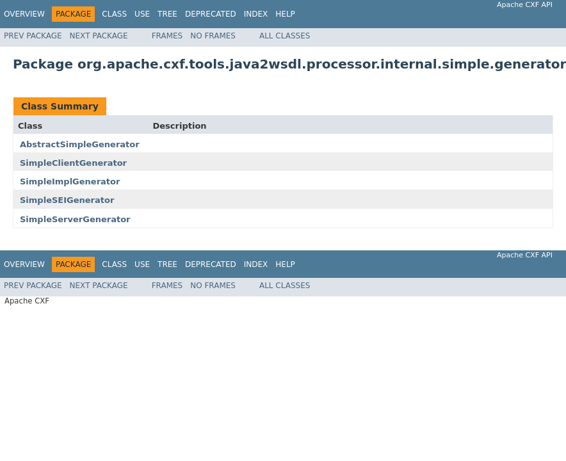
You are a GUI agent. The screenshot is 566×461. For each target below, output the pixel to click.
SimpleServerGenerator (75, 219)
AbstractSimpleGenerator (80, 144)
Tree (167, 14)
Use (142, 14)
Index (256, 14)
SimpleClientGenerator (73, 163)
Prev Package (33, 35)
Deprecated (210, 14)
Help (285, 14)
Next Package (99, 35)
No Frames (213, 35)
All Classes (284, 35)
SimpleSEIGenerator (67, 200)
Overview (24, 14)
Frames (167, 35)
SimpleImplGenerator (70, 181)
